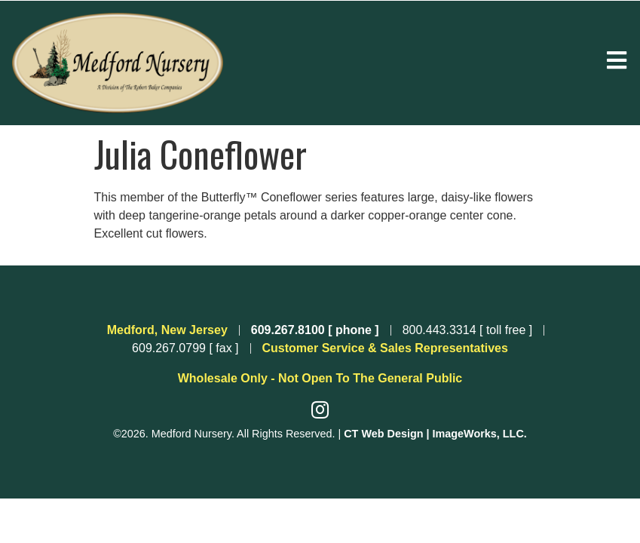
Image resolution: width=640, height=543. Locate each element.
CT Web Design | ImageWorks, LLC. (435, 434)
